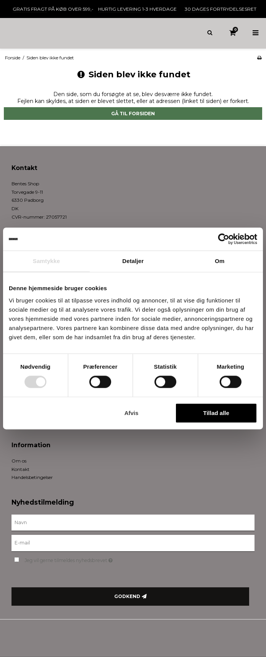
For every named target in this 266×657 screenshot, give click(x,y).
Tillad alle (216, 413)
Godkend (127, 596)
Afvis (131, 413)
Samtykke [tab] (46, 261)
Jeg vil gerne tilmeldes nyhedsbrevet (88, 558)
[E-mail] (133, 542)
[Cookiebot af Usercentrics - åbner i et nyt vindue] (223, 239)
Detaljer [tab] (133, 261)
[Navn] (133, 522)
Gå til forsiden (133, 113)
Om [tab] (219, 261)
